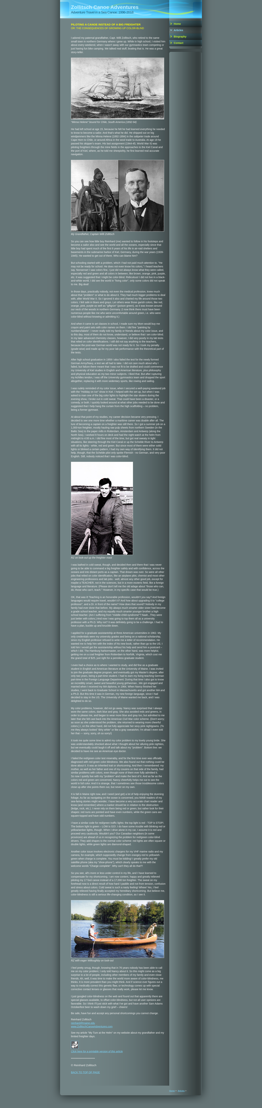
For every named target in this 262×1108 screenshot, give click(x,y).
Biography (180, 36)
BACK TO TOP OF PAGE (85, 1072)
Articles (178, 30)
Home (177, 23)
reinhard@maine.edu (83, 1023)
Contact (178, 42)
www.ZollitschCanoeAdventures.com (91, 1026)
